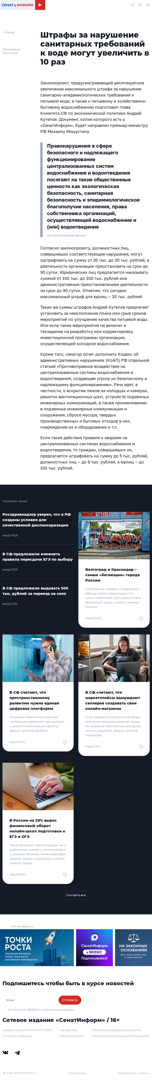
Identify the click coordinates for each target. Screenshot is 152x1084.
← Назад (8, 32)
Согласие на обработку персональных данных (41, 1009)
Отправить (69, 1000)
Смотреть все (76, 895)
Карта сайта (77, 1073)
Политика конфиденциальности (116, 1030)
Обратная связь (71, 1036)
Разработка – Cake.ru (134, 1073)
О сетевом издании (17, 1036)
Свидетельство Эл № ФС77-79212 (27, 1030)
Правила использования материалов (120, 1036)
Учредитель (68, 1030)
